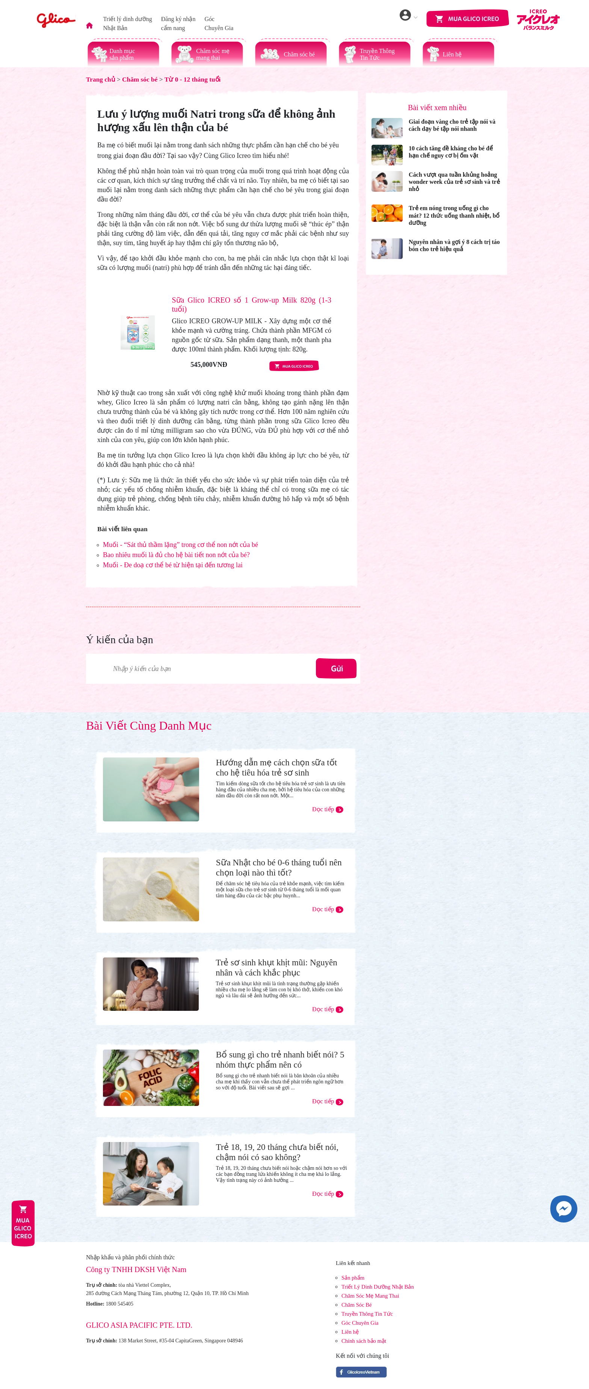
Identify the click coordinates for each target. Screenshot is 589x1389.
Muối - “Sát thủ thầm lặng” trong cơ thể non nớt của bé (180, 544)
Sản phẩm (352, 1278)
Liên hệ (350, 1332)
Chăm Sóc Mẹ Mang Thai (370, 1296)
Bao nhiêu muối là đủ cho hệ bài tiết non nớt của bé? (176, 555)
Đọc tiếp (327, 809)
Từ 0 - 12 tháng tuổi (193, 79)
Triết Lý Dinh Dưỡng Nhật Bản (377, 1287)
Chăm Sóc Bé (356, 1305)
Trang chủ (100, 79)
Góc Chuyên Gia (360, 1323)
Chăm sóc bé (139, 79)
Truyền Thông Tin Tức (367, 1314)
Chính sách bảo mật (363, 1341)
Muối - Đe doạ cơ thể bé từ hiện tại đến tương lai (173, 565)
